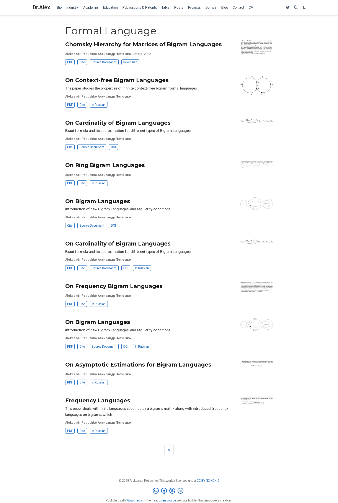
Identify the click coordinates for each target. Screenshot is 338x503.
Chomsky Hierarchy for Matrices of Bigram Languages (143, 44)
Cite (82, 62)
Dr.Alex (41, 7)
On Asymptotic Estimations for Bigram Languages (138, 364)
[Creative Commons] (169, 490)
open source (167, 500)
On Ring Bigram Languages (105, 165)
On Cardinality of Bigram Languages (118, 123)
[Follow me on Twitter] (288, 7)
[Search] (296, 7)
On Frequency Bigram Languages (114, 286)
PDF (70, 62)
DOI (113, 147)
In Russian (130, 62)
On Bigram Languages (97, 201)
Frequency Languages (97, 400)
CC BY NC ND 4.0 (208, 480)
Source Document (104, 62)
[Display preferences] (304, 7)
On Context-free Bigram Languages (117, 80)
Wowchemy (134, 500)
